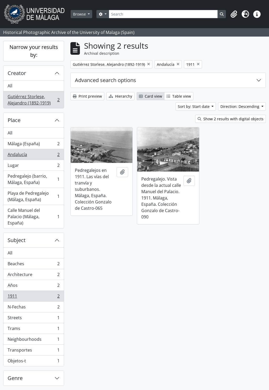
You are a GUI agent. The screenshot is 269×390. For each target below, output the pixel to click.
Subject (16, 240)
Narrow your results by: (33, 50)
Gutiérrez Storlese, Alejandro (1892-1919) (33, 100)
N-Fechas (33, 308)
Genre (15, 378)
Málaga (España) (33, 145)
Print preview (87, 96)
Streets (33, 318)
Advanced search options (105, 80)
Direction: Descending (240, 106)
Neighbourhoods (33, 340)
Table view (179, 96)
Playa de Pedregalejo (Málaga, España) (33, 196)
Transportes (33, 351)
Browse (80, 14)
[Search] (163, 14)
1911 (33, 297)
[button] (234, 14)
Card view (150, 96)
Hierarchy (120, 96)
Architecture (33, 275)
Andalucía (33, 155)
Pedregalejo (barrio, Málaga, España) (33, 179)
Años (33, 286)
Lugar (33, 166)
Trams (33, 329)
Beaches (33, 265)
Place (14, 120)
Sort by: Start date (194, 106)
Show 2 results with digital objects (230, 118)
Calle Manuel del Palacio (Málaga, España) (33, 216)
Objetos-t (33, 362)
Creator (17, 73)
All (10, 86)
